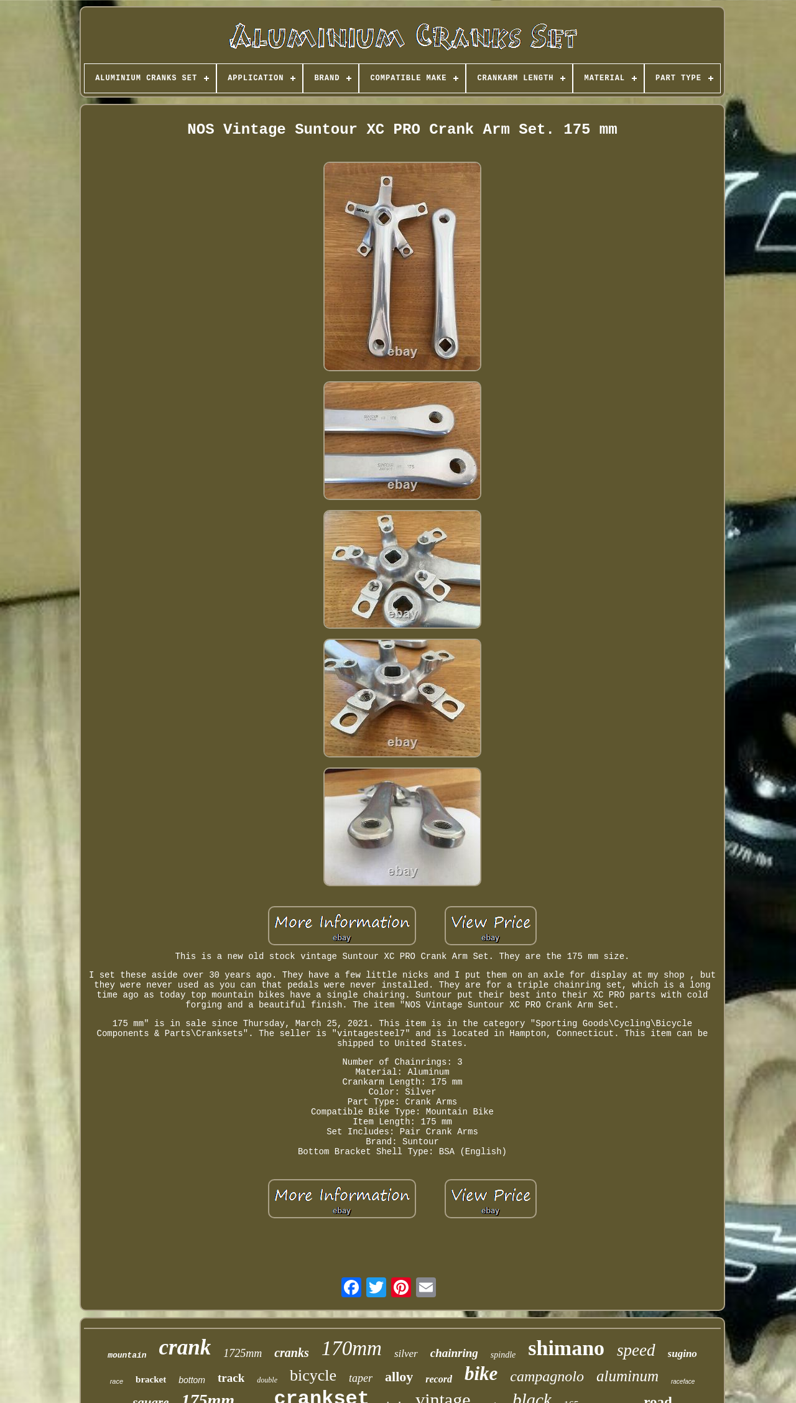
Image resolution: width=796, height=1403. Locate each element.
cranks (291, 1352)
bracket (151, 1379)
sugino (682, 1353)
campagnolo (547, 1376)
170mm (352, 1348)
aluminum (627, 1376)
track (231, 1377)
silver (406, 1353)
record (438, 1379)
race (116, 1381)
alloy (399, 1376)
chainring (454, 1352)
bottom (191, 1380)
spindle (503, 1354)
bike (481, 1373)
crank (185, 1347)
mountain (127, 1355)
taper (361, 1378)
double (267, 1380)
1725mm (242, 1353)
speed (636, 1350)
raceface (683, 1381)
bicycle (313, 1375)
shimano (566, 1347)
